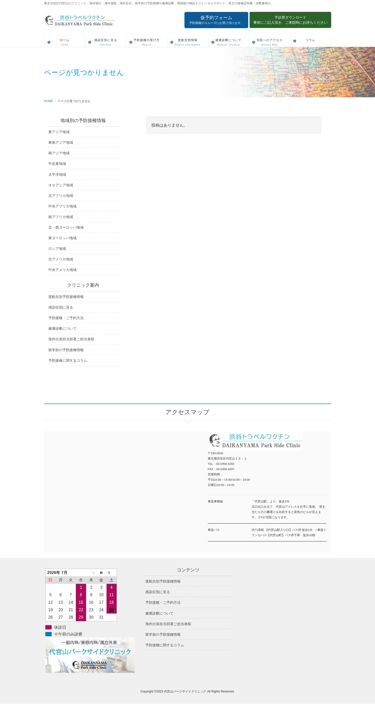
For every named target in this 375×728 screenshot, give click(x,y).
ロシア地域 (57, 249)
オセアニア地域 (60, 185)
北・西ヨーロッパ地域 (66, 227)
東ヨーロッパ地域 (62, 238)
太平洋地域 (57, 174)
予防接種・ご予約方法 (66, 318)
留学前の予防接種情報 (66, 350)
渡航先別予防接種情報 (66, 297)
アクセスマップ (116, 485)
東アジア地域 (59, 132)
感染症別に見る (60, 307)
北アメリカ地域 (60, 259)
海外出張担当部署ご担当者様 (71, 339)
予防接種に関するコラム (67, 360)
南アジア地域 (59, 153)
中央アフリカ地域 (62, 206)
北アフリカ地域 (60, 196)
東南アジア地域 (60, 142)
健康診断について (62, 328)
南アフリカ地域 (60, 217)
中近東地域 (57, 164)
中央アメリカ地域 (62, 270)
